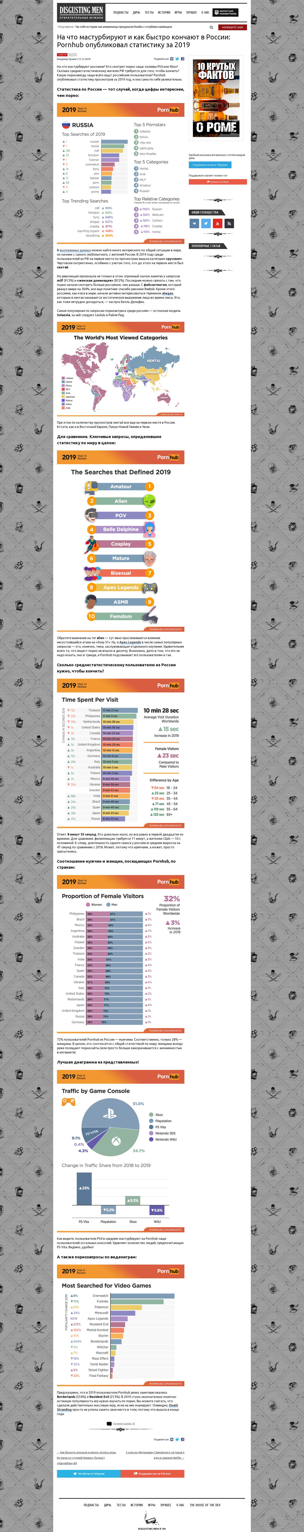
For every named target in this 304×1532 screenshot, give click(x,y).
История (164, 12)
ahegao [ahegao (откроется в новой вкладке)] (167, 293)
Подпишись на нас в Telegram (210, 164)
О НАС (205, 12)
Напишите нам (232, 27)
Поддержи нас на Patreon (156, 1473)
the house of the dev (225, 12)
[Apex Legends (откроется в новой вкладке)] (130, 642)
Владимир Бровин (67, 59)
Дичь (136, 12)
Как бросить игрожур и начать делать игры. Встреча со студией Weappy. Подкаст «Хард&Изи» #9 (86, 1458)
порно (72, 54)
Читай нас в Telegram (90, 1473)
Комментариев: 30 (124, 1423)
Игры (178, 12)
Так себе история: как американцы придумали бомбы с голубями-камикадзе (123, 26)
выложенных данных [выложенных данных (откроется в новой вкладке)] (75, 250)
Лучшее (191, 12)
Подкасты (120, 12)
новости (62, 54)
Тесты (149, 12)
